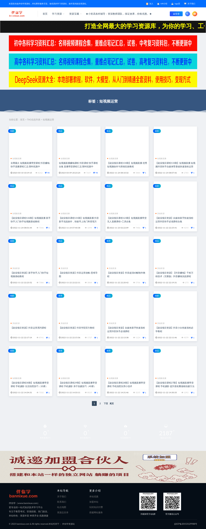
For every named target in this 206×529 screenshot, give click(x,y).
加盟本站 (93, 501)
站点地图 (61, 507)
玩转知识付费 (96, 507)
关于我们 (61, 496)
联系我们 (61, 501)
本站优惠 (93, 496)
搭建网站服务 (96, 512)
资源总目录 (62, 512)
